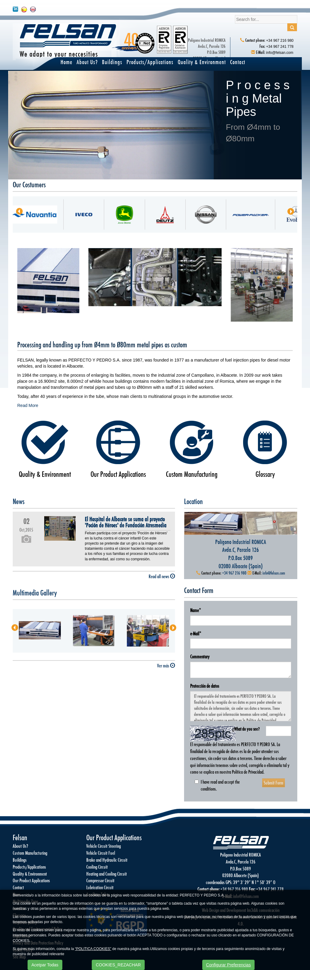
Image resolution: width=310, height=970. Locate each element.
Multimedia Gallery (35, 592)
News (19, 501)
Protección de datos (204, 686)
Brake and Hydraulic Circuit (106, 860)
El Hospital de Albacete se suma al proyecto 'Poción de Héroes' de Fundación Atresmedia (126, 522)
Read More (27, 405)
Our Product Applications (118, 474)
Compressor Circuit (100, 880)
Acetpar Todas (44, 964)
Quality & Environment (202, 62)
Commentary (199, 656)
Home (66, 62)
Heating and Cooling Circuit (106, 873)
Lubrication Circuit (100, 887)
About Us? (87, 62)
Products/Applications (150, 62)
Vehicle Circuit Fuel (100, 853)
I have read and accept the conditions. (217, 785)
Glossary (265, 474)
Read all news (162, 576)
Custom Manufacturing (191, 474)
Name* (195, 610)
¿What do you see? (246, 729)
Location (193, 501)
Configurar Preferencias (228, 964)
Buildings (112, 62)
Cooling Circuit (97, 866)
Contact (237, 62)
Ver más (67, 328)
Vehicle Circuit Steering (103, 846)
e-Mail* (195, 633)
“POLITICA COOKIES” (93, 949)
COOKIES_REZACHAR (118, 964)
